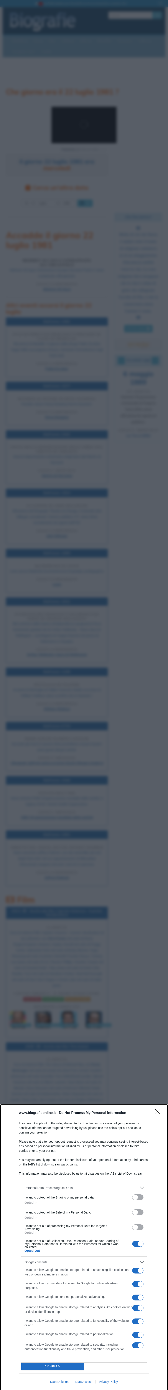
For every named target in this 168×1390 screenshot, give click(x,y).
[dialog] (84, 1247)
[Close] (159, 1113)
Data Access (83, 1381)
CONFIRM (52, 1366)
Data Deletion (59, 1381)
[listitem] (84, 1187)
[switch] (137, 1197)
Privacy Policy (108, 1381)
